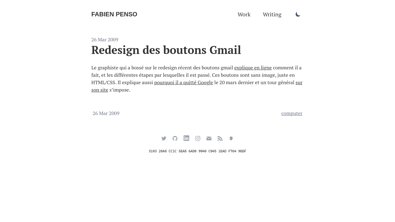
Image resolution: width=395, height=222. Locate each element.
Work (244, 14)
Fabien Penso (114, 14)
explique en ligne (253, 67)
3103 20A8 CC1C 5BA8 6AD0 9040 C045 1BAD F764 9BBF (197, 151)
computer (291, 113)
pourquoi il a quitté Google (183, 82)
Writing (272, 14)
